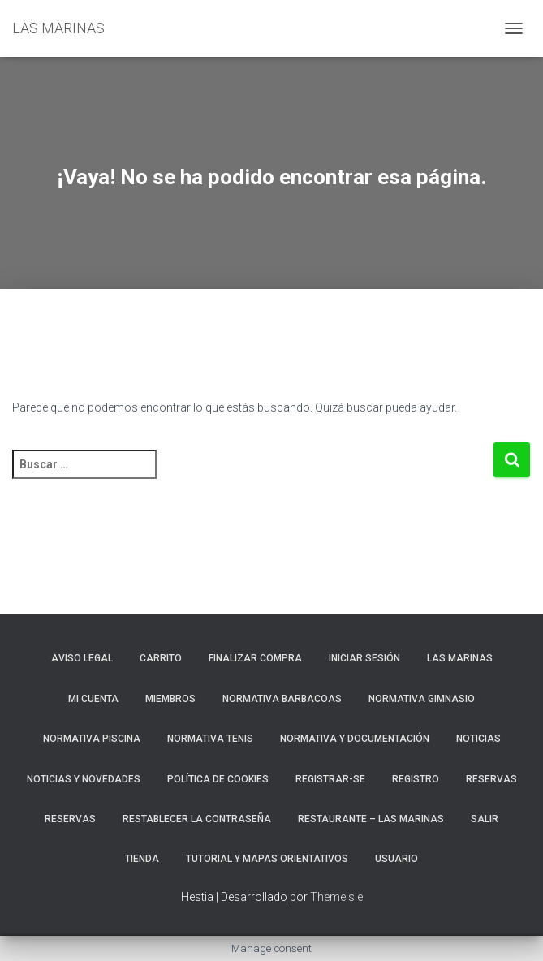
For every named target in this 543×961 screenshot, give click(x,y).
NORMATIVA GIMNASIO (421, 699)
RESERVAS (491, 779)
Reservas (70, 819)
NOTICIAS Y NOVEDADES (83, 779)
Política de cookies (218, 779)
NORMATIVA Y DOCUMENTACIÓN (354, 738)
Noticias (478, 738)
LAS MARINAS (460, 658)
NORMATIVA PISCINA (91, 738)
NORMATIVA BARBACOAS (282, 699)
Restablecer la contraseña (197, 819)
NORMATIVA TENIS (210, 738)
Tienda (142, 858)
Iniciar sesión (364, 658)
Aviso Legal (82, 658)
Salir (484, 819)
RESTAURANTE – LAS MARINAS (371, 819)
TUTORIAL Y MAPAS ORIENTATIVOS (267, 858)
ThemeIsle (336, 896)
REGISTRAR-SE (330, 779)
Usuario (396, 858)
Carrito (161, 658)
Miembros (170, 699)
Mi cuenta (93, 699)
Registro (415, 779)
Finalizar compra (255, 658)
